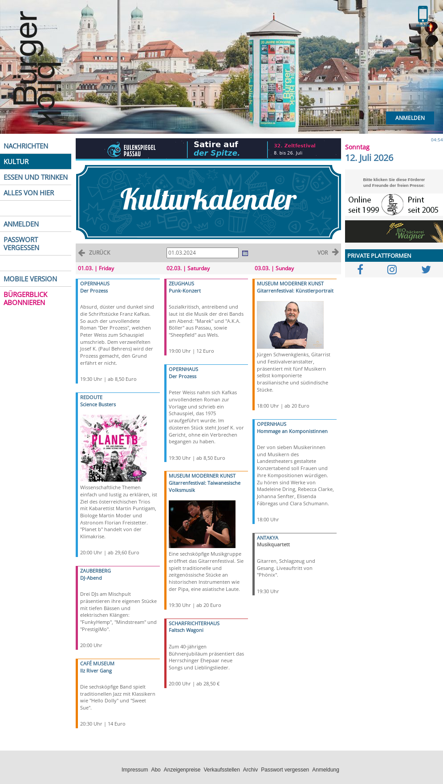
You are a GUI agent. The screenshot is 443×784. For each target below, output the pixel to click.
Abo (155, 770)
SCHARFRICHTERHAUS (194, 623)
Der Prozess (94, 290)
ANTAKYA (267, 537)
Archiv (250, 770)
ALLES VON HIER (29, 192)
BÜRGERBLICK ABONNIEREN (25, 298)
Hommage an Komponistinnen (292, 431)
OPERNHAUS (95, 283)
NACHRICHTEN (26, 145)
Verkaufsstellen (221, 770)
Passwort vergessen (285, 770)
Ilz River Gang (96, 670)
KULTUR (16, 161)
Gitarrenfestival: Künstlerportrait (295, 290)
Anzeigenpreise (182, 770)
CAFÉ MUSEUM (97, 663)
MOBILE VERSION (30, 278)
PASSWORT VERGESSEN (21, 243)
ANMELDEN (21, 223)
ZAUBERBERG (95, 570)
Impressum (135, 770)
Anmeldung (325, 770)
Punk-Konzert (185, 290)
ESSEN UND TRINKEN (36, 177)
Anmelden (410, 118)
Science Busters (98, 404)
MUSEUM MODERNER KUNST (202, 475)
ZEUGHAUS (181, 283)
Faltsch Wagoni (186, 630)
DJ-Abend (91, 577)
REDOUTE (91, 397)
